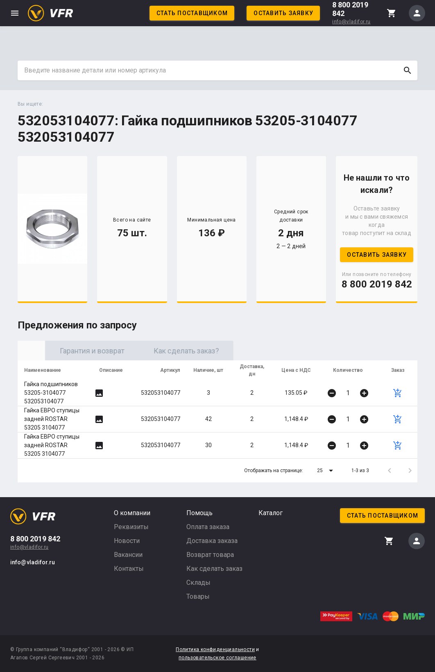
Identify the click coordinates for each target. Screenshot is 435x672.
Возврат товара (210, 555)
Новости (127, 541)
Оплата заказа (207, 527)
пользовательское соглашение (217, 658)
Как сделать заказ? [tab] (253, 350)
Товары (198, 596)
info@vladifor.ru (351, 22)
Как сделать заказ (214, 568)
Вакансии (128, 555)
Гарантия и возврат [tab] (159, 350)
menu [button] (15, 13)
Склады (198, 582)
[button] (326, 470)
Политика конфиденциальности (215, 649)
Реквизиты (131, 527)
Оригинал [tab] (65, 350)
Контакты (129, 568)
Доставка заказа (212, 541)
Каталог (270, 513)
